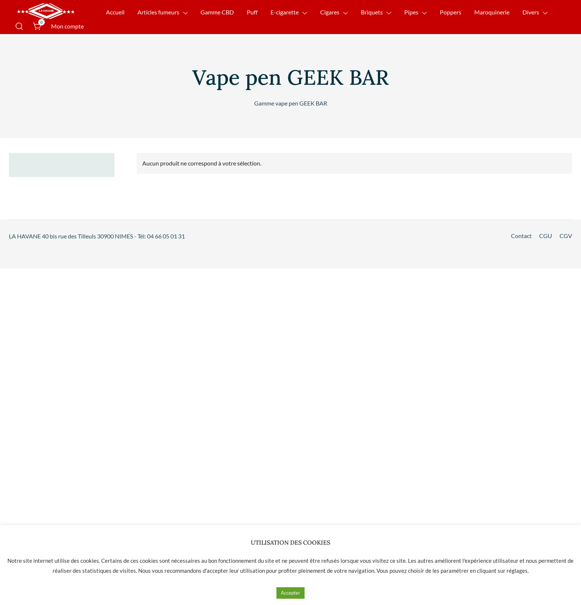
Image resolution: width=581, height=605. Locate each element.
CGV (566, 235)
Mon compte (67, 26)
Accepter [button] (290, 593)
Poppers (450, 12)
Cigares (329, 12)
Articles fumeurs (158, 12)
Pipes (411, 12)
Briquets (372, 12)
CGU (545, 235)
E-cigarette (284, 12)
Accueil (115, 12)
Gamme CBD (217, 12)
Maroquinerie (491, 12)
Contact (521, 235)
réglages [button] (517, 570)
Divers (530, 12)
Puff (252, 12)
